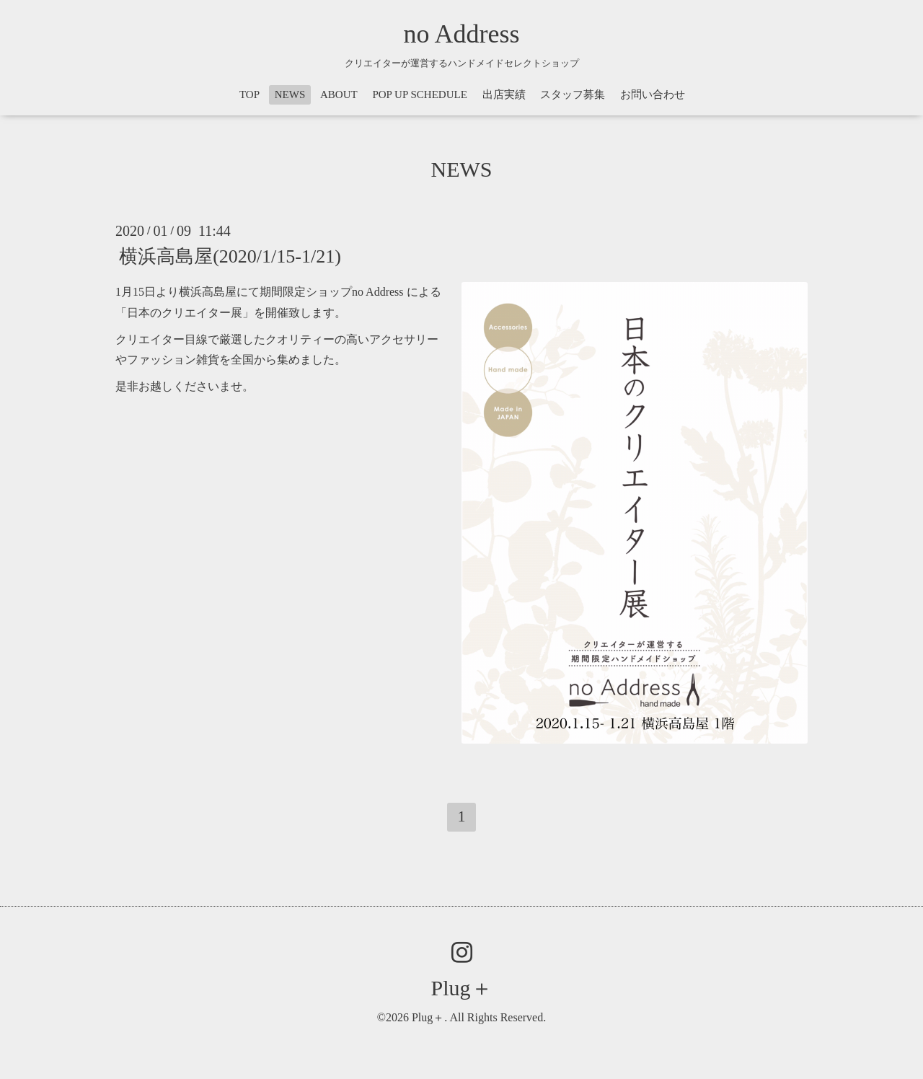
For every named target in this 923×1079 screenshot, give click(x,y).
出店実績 (504, 94)
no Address (462, 33)
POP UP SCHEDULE (419, 94)
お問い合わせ (652, 94)
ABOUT (339, 94)
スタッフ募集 (572, 94)
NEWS (290, 94)
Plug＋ (461, 988)
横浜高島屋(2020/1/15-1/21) (230, 256)
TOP (249, 94)
